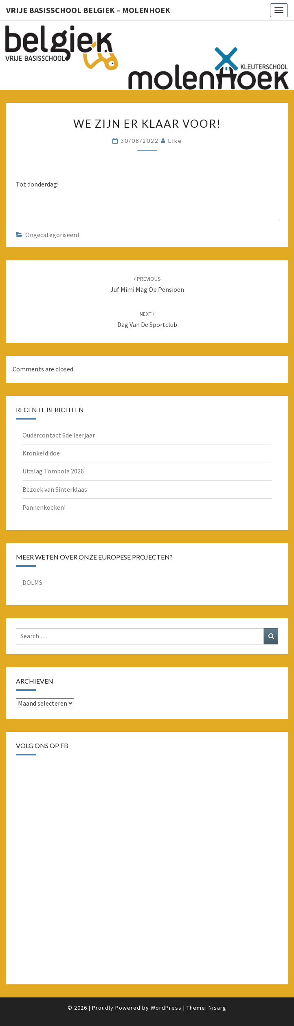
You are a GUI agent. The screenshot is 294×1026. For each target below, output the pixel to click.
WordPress (166, 1007)
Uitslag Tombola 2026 (53, 471)
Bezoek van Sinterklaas (54, 489)
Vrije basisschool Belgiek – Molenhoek (88, 10)
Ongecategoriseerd (52, 235)
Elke (175, 140)
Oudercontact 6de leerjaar (58, 435)
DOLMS (32, 582)
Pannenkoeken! (44, 507)
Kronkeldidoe (41, 453)
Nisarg (217, 1007)
